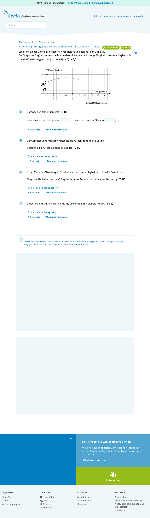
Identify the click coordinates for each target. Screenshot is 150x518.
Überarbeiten (111, 47)
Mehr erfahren (94, 460)
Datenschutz (121, 497)
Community (46, 507)
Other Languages (11, 504)
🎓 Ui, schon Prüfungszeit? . (75, 2)
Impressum (121, 510)
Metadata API (84, 500)
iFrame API (82, 504)
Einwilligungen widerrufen (129, 500)
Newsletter (47, 497)
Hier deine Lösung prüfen (43, 156)
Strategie (34, 129)
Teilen (126, 47)
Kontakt (6, 500)
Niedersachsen (47, 42)
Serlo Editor (83, 497)
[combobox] (26, 25)
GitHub (45, 504)
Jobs (44, 500)
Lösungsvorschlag (56, 129)
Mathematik (26, 42)
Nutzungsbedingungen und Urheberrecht (129, 505)
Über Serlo (7, 497)
